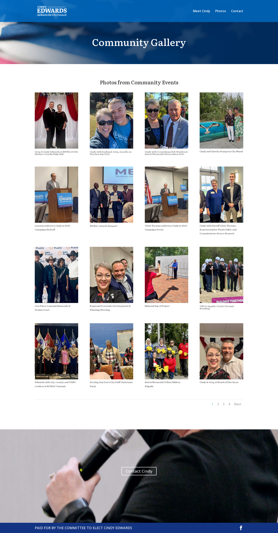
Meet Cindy (201, 11)
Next (237, 404)
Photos (220, 11)
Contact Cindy (139, 471)
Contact (237, 11)
